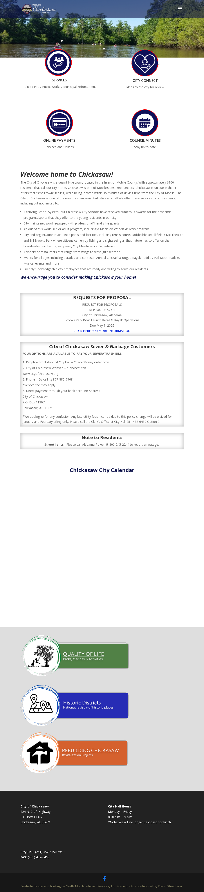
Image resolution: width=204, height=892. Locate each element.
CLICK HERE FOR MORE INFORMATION (102, 331)
